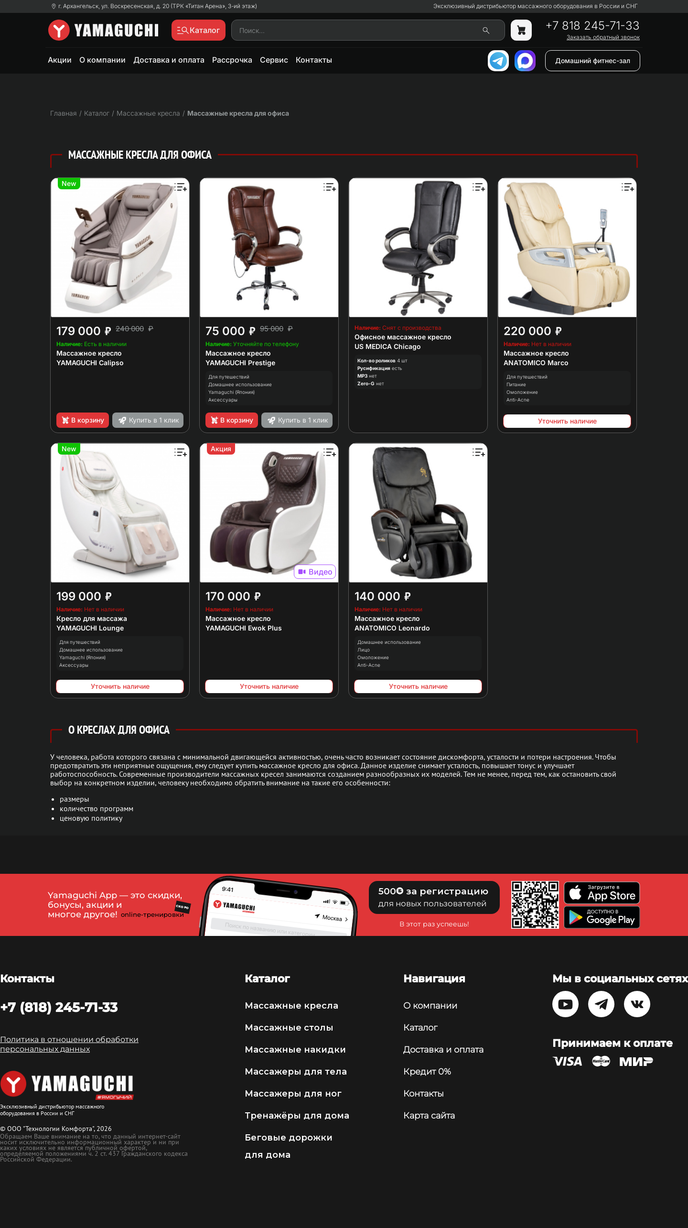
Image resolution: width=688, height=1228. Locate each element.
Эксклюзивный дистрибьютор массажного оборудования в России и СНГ (535, 6)
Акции (60, 60)
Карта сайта (429, 1115)
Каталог (420, 1027)
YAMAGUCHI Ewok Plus (243, 628)
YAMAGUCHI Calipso (90, 363)
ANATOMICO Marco (536, 363)
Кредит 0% (427, 1071)
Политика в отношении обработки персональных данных (69, 1044)
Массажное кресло (89, 353)
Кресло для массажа (91, 618)
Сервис (274, 60)
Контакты (314, 60)
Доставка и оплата (168, 60)
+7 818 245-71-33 (592, 26)
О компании (102, 60)
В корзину (82, 420)
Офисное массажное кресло (403, 337)
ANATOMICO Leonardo (392, 628)
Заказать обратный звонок (603, 37)
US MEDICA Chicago (388, 346)
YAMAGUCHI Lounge (90, 628)
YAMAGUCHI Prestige (240, 363)
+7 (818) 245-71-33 (59, 1007)
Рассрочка (232, 60)
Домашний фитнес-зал (592, 60)
